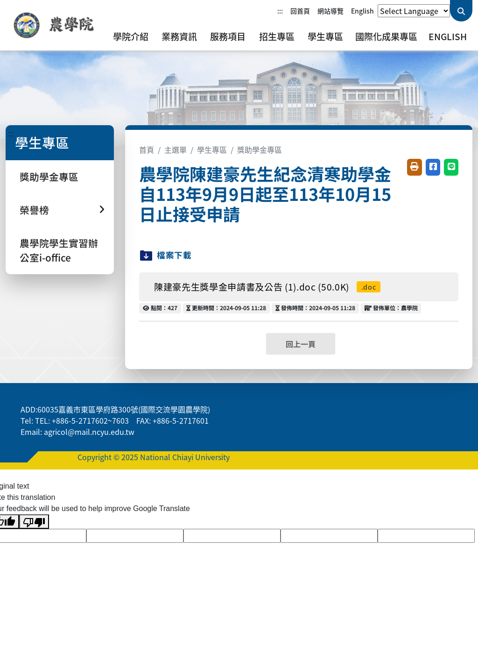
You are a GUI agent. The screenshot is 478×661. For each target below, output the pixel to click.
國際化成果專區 (386, 36)
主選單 (175, 149)
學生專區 (325, 36)
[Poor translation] (34, 521)
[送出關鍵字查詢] (461, 10)
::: (280, 10)
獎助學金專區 (49, 177)
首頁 (146, 149)
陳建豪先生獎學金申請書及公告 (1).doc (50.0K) (267, 286)
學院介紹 (130, 36)
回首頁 (300, 10)
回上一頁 (301, 343)
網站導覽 (330, 10)
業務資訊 (179, 36)
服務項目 (228, 36)
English (362, 10)
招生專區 (277, 36)
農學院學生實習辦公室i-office (59, 250)
